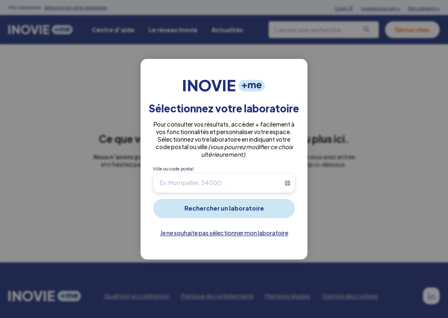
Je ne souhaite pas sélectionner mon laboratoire (224, 233)
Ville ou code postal (173, 168)
